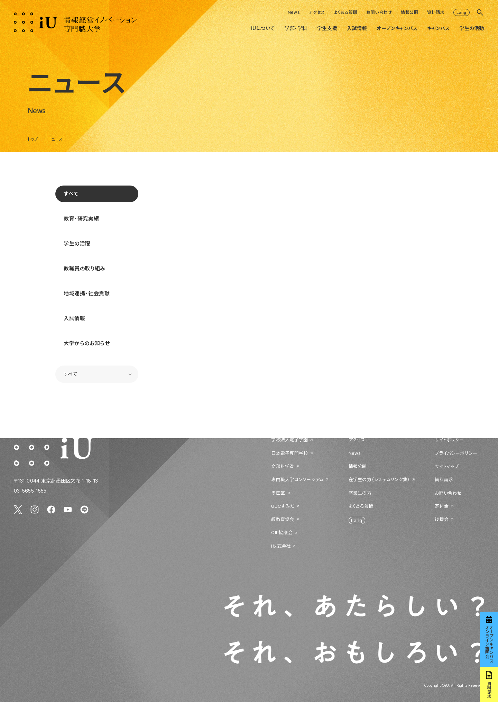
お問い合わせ (379, 12)
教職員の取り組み (84, 268)
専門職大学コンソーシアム (297, 479)
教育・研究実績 (81, 218)
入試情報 (74, 318)
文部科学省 (282, 466)
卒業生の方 (360, 492)
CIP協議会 (282, 532)
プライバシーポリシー (456, 453)
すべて (71, 193)
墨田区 (278, 492)
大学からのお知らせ (87, 343)
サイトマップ (447, 466)
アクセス (317, 12)
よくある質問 (345, 12)
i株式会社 (280, 545)
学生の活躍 (77, 243)
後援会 (442, 519)
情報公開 (409, 12)
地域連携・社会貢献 (87, 293)
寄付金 (442, 506)
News (294, 12)
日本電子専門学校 (289, 453)
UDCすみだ (283, 506)
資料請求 (435, 12)
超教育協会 (282, 519)
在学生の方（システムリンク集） (379, 479)
